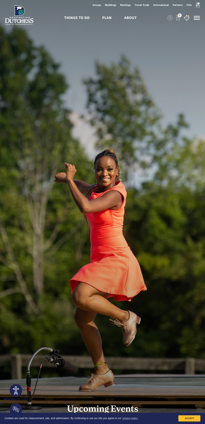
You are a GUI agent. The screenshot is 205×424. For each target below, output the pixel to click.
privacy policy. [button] (130, 418)
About (130, 18)
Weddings (110, 5)
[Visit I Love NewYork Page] (198, 5)
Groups (97, 5)
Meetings (125, 5)
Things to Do (77, 18)
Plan (107, 18)
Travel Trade (142, 5)
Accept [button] (189, 418)
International (161, 5)
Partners (178, 5)
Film (189, 5)
